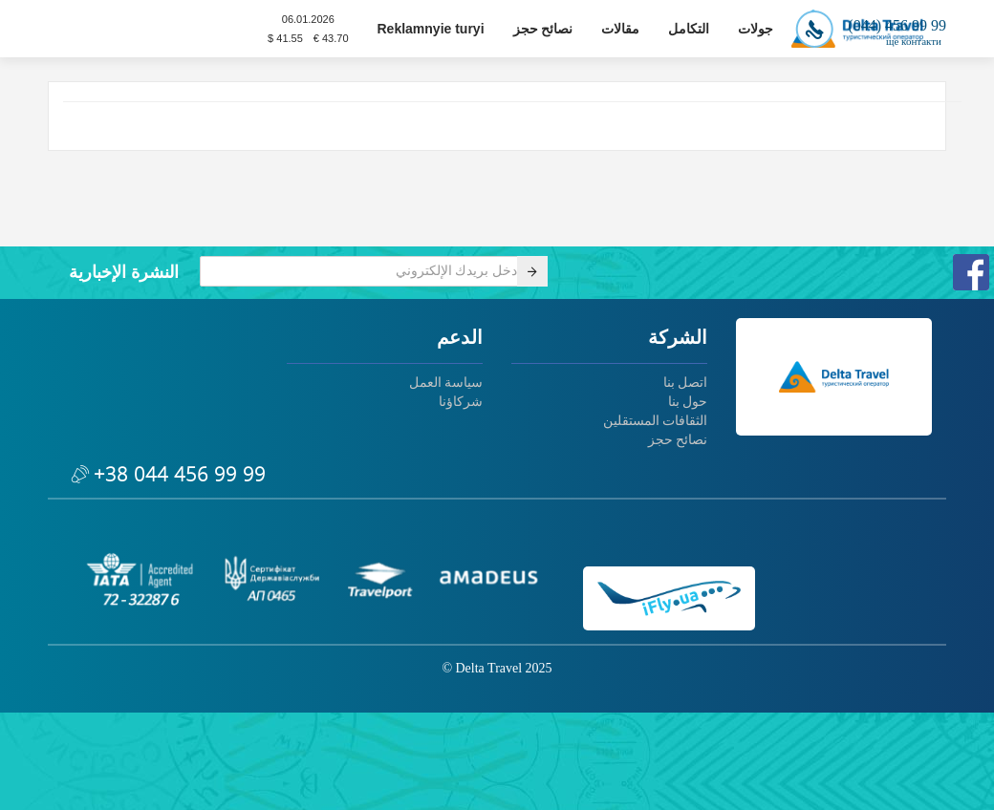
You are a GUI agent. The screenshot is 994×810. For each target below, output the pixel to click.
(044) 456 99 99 (870, 25)
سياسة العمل (446, 382)
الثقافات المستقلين (655, 421)
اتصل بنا (685, 382)
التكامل (688, 28)
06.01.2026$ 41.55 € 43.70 (308, 28)
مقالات (620, 28)
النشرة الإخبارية (124, 272)
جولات (755, 28)
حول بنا (688, 401)
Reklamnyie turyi (431, 28)
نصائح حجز (543, 28)
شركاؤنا (461, 401)
